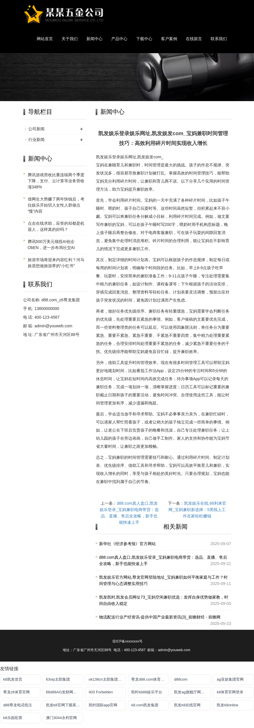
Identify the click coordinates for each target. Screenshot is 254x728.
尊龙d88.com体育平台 (149, 679)
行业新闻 (36, 139)
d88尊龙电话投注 (17, 705)
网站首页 (45, 38)
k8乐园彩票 (12, 718)
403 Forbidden (101, 692)
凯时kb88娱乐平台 (146, 692)
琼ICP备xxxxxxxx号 (127, 641)
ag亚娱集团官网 (230, 679)
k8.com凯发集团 (144, 705)
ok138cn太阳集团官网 (107, 679)
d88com (180, 679)
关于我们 (70, 38)
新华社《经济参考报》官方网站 (127, 543)
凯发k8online (227, 705)
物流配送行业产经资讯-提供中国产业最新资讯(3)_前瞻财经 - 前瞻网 (159, 617)
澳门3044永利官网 (61, 718)
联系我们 (219, 38)
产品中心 (119, 38)
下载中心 (144, 38)
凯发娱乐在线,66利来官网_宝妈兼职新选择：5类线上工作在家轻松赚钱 (197, 509)
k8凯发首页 (12, 679)
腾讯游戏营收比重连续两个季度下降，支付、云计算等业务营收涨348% (56, 180)
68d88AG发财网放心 (63, 692)
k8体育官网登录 (230, 692)
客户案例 (169, 38)
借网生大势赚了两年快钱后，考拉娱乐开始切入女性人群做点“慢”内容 (56, 205)
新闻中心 (94, 38)
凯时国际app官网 (103, 705)
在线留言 (194, 38)
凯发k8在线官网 (187, 705)
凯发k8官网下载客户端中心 (64, 705)
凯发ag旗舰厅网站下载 (192, 692)
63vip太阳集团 (58, 679)
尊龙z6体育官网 (16, 692)
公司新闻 (36, 129)
